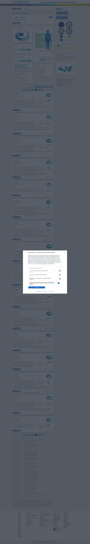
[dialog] (45, 272)
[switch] (59, 271)
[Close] (65, 253)
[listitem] (45, 268)
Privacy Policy (51, 291)
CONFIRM (37, 287)
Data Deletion (38, 291)
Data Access (45, 291)
